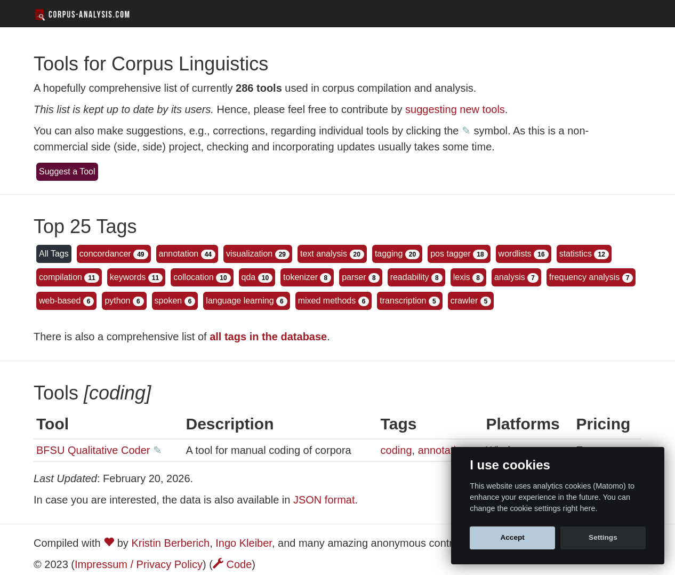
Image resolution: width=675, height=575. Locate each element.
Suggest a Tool (67, 171)
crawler (464, 300)
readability (409, 277)
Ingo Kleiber (243, 543)
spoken (168, 300)
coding (396, 450)
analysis (509, 277)
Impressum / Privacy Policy (139, 564)
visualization (249, 253)
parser (354, 277)
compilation (60, 277)
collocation (193, 277)
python (117, 300)
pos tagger (450, 253)
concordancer (105, 253)
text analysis (323, 253)
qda (249, 277)
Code (232, 564)
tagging (389, 253)
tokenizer (300, 277)
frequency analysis (584, 277)
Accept (512, 537)
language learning (240, 300)
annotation (179, 253)
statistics (575, 253)
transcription (403, 300)
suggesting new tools (455, 109)
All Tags (54, 253)
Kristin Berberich (170, 543)
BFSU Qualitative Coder (93, 450)
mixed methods (327, 300)
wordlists (515, 253)
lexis (461, 277)
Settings (603, 537)
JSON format (324, 500)
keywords (128, 277)
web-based (60, 300)
